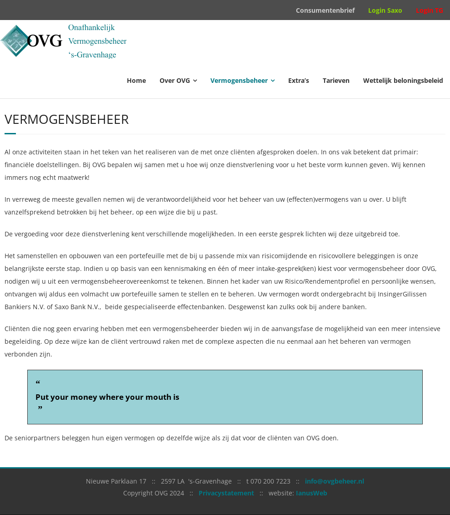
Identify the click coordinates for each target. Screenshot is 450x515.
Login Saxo (385, 10)
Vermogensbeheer (239, 80)
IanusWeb (311, 493)
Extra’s (298, 80)
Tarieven (336, 80)
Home (136, 80)
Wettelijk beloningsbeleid (403, 80)
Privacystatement (226, 493)
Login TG (429, 10)
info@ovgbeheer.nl (334, 481)
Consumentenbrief (325, 10)
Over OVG (175, 80)
